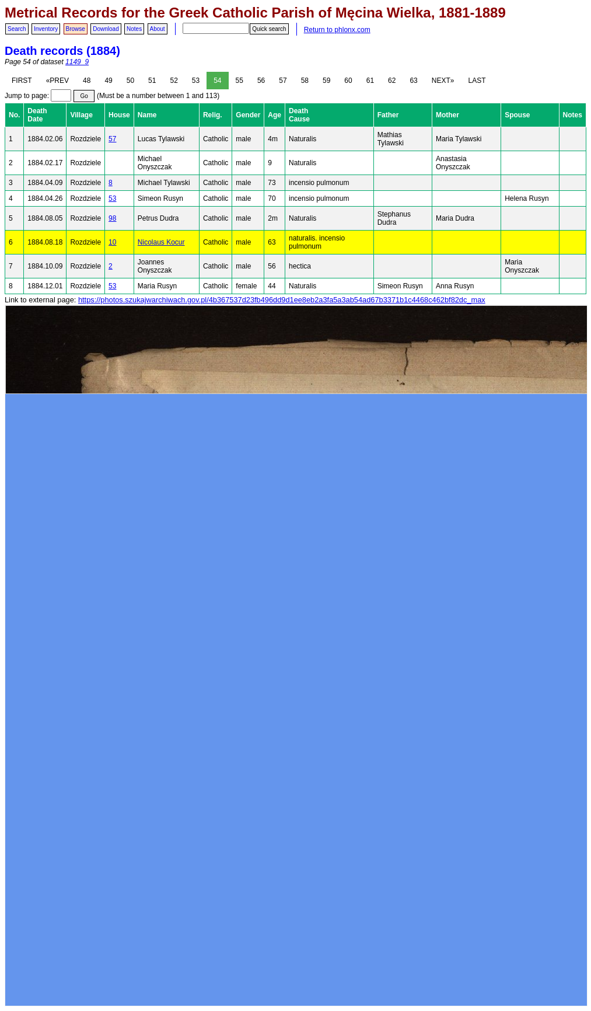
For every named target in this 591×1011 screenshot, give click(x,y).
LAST (476, 80)
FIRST (22, 80)
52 (173, 80)
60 (348, 80)
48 (86, 80)
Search (17, 29)
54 (217, 80)
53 (196, 80)
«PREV (57, 80)
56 (261, 80)
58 (305, 80)
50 (130, 80)
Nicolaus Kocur (161, 242)
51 (152, 80)
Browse (75, 29)
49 (108, 80)
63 (413, 80)
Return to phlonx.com (337, 30)
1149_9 (77, 62)
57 (282, 80)
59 (326, 80)
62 (392, 80)
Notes (134, 29)
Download (105, 29)
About (157, 29)
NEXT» (443, 80)
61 (370, 80)
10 (112, 242)
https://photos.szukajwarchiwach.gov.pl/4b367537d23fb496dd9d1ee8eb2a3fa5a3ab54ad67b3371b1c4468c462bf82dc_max (281, 299)
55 (239, 80)
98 (112, 218)
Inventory (46, 29)
